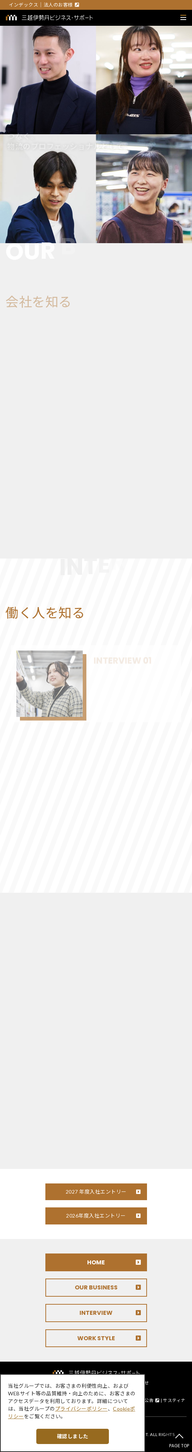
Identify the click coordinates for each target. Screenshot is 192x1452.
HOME (96, 1262)
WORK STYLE (96, 1338)
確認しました (73, 1436)
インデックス (23, 5)
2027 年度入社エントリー (96, 1192)
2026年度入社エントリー (96, 1215)
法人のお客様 (58, 5)
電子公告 (144, 1400)
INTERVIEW (96, 1313)
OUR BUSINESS (96, 1287)
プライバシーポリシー (81, 1409)
